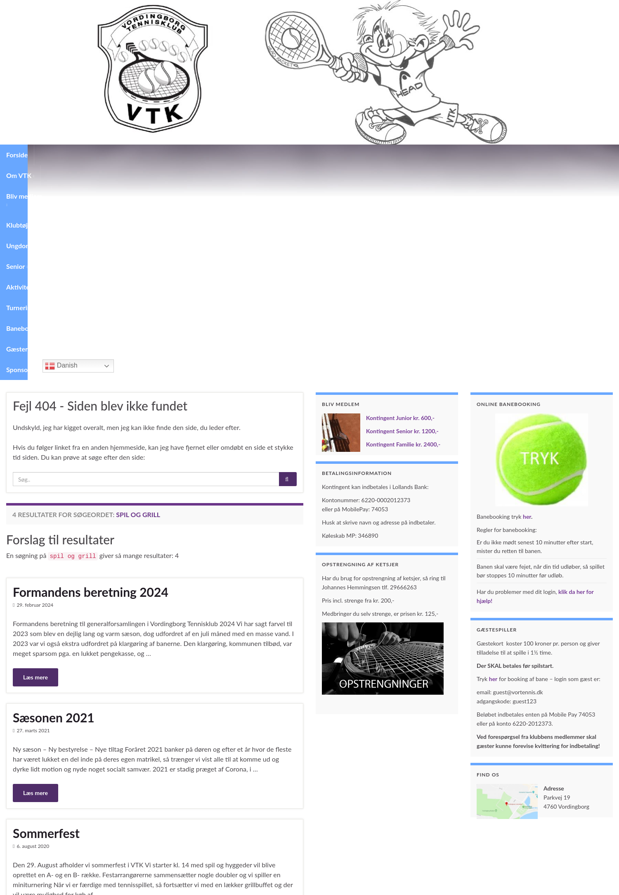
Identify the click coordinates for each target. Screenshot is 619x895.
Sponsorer (439, 155)
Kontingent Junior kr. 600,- (400, 203)
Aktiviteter (259, 155)
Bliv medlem (100, 155)
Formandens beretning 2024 (90, 377)
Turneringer (308, 155)
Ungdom (181, 155)
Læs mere (35, 462)
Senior (218, 155)
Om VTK (54, 155)
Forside (17, 155)
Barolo (31, 743)
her (527, 301)
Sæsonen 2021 (54, 502)
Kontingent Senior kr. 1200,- (402, 216)
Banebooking (358, 155)
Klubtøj (143, 155)
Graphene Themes (60, 885)
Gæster (401, 155)
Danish (480, 151)
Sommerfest (46, 618)
